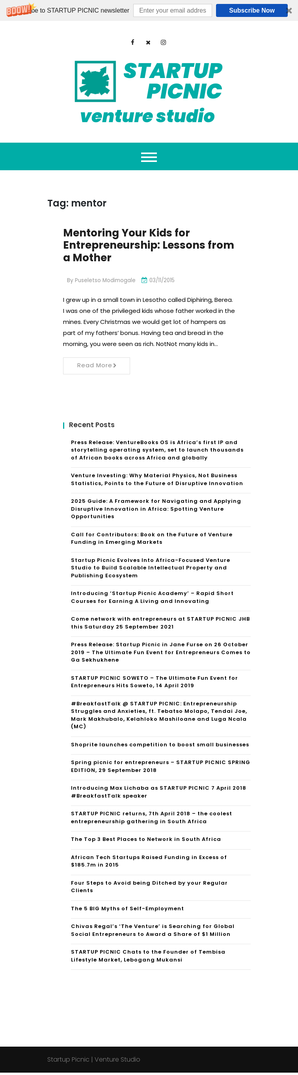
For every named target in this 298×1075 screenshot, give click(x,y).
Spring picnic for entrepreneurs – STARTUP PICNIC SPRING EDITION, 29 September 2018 (160, 768)
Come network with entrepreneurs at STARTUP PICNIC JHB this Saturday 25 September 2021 (160, 625)
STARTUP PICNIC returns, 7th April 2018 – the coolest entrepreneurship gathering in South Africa (151, 820)
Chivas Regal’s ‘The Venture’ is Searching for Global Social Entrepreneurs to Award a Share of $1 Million (153, 932)
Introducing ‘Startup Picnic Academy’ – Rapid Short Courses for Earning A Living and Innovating (152, 599)
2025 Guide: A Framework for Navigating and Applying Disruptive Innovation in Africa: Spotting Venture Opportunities (156, 511)
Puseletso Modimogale (106, 282)
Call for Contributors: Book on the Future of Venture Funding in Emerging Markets (152, 541)
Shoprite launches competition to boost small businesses (160, 747)
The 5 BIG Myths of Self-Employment (127, 911)
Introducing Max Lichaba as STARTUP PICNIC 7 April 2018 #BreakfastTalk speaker (158, 794)
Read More (97, 367)
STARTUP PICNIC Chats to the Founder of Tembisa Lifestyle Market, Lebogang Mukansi (148, 958)
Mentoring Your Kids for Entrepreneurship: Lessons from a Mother (139, 246)
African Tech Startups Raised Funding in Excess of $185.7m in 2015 (149, 863)
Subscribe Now (252, 10)
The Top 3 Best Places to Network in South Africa (146, 841)
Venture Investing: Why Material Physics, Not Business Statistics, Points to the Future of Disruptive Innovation (157, 481)
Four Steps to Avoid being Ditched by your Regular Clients (149, 889)
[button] (149, 10)
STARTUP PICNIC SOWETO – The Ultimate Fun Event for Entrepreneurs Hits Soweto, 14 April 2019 (154, 684)
